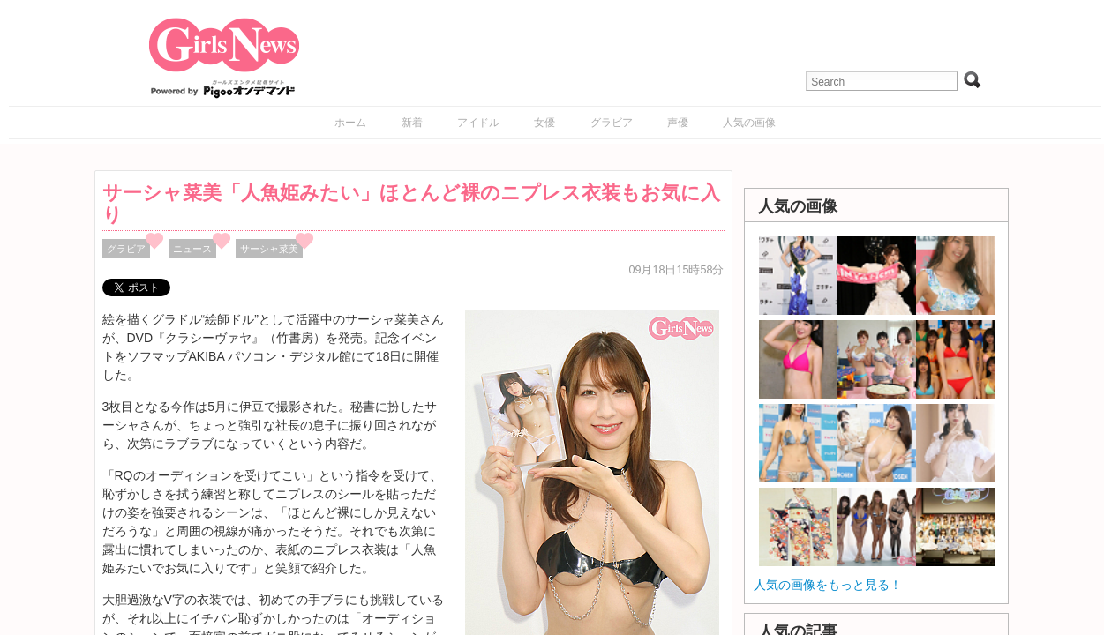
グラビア (611, 122)
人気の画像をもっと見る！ (828, 585)
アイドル (478, 122)
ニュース (192, 248)
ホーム (350, 122)
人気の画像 (749, 122)
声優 (677, 122)
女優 (544, 122)
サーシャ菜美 (269, 248)
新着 (412, 122)
